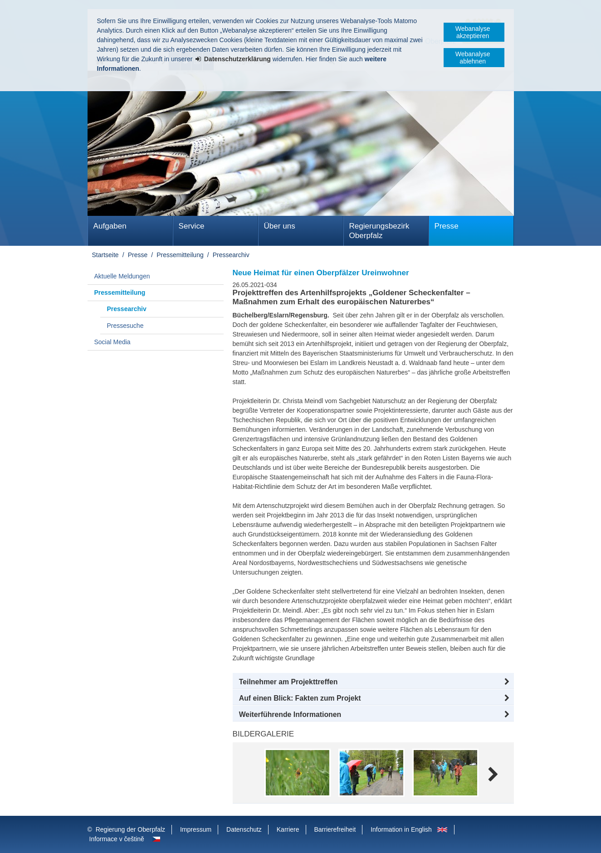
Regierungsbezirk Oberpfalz (379, 231)
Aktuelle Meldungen (122, 276)
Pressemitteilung (180, 254)
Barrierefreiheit (335, 829)
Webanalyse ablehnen (472, 57)
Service (192, 226)
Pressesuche (125, 325)
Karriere (288, 829)
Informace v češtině (116, 839)
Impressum (195, 829)
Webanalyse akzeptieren (472, 32)
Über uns (279, 226)
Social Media (112, 342)
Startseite (105, 254)
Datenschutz (244, 829)
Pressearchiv (231, 254)
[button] (373, 682)
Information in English (401, 829)
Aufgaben (110, 226)
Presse (447, 226)
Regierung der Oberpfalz (130, 829)
